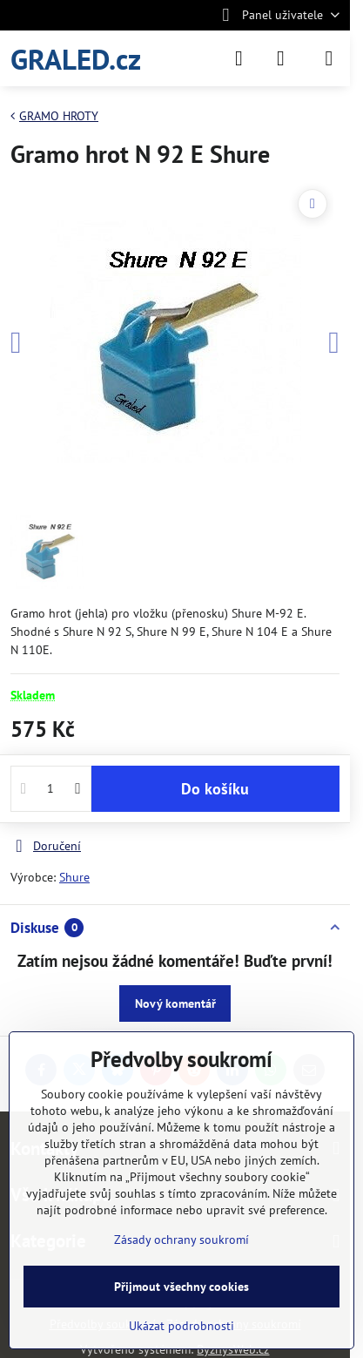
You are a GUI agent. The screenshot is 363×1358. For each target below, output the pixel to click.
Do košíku (215, 789)
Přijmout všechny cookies (181, 1286)
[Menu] (329, 58)
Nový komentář (175, 1003)
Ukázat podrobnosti (181, 1326)
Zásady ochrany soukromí (181, 1239)
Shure (74, 877)
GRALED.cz (75, 58)
